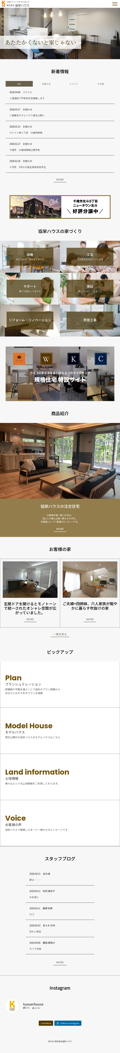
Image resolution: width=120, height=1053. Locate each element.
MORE (60, 179)
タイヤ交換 (35, 948)
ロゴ (31, 914)
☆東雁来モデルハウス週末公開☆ (27, 115)
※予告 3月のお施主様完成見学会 (27, 167)
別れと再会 (35, 931)
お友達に (34, 897)
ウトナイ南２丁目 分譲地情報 (25, 132)
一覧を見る (60, 634)
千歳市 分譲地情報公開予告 (24, 150)
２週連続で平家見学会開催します (27, 98)
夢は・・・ (35, 879)
